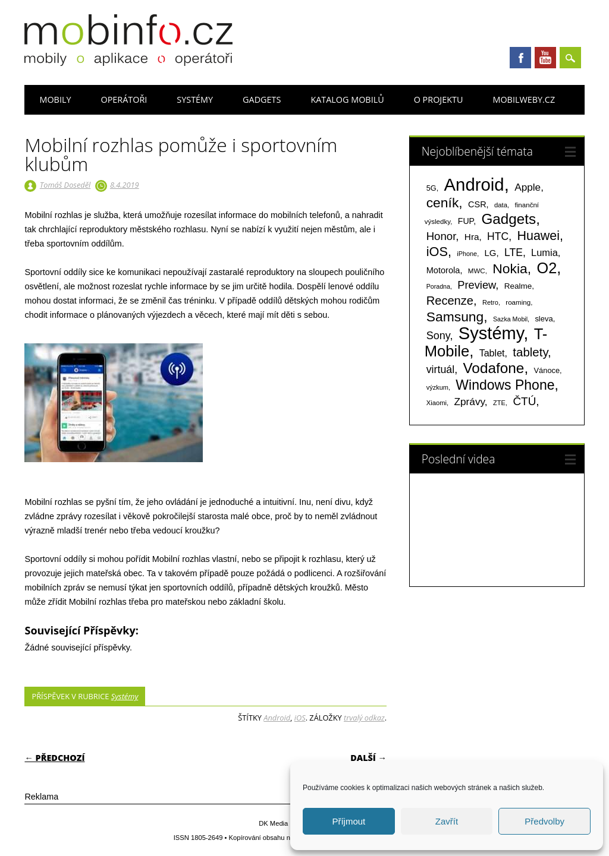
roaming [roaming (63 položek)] (518, 302)
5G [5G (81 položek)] (431, 188)
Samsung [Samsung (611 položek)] (455, 316)
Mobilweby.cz (523, 99)
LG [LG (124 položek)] (491, 253)
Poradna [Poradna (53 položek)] (438, 286)
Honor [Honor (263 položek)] (441, 236)
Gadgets (262, 99)
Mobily (55, 99)
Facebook (520, 57)
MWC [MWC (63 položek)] (476, 270)
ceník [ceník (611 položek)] (442, 202)
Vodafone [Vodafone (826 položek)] (493, 368)
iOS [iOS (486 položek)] (437, 251)
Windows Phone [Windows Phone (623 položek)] (505, 385)
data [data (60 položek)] (500, 205)
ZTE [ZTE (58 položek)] (499, 402)
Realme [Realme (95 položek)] (518, 286)
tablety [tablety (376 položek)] (530, 352)
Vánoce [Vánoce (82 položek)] (547, 370)
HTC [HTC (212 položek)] (497, 236)
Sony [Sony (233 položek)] (438, 336)
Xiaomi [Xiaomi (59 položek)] (436, 402)
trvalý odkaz (364, 717)
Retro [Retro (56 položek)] (490, 302)
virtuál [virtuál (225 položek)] (440, 369)
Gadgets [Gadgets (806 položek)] (508, 219)
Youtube (545, 57)
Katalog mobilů (347, 99)
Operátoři (124, 99)
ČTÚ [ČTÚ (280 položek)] (524, 401)
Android (276, 717)
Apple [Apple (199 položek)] (527, 187)
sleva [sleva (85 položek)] (544, 318)
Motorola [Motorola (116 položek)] (443, 270)
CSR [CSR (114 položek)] (477, 204)
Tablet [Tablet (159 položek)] (492, 353)
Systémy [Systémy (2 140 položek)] (491, 333)
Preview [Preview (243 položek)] (476, 285)
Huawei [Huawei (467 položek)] (538, 236)
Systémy (195, 99)
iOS (300, 717)
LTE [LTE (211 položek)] (513, 252)
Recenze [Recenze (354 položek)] (449, 300)
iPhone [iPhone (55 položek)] (467, 253)
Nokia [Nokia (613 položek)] (509, 268)
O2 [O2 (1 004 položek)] (546, 268)
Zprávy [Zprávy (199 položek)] (469, 402)
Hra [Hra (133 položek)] (471, 237)
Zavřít (446, 821)
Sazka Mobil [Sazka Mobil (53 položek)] (510, 319)
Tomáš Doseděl (65, 184)
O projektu (438, 99)
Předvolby (544, 821)
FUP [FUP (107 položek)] (465, 221)
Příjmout (348, 821)
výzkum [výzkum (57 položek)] (437, 387)
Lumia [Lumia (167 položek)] (544, 252)
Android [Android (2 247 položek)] (474, 184)
